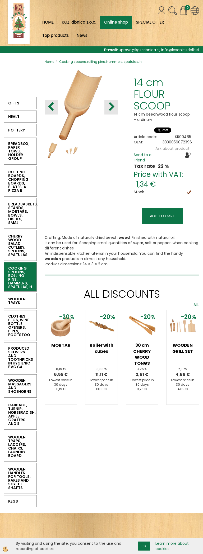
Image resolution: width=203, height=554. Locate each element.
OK (144, 546)
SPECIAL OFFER (150, 22)
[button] (111, 107)
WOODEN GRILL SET (182, 348)
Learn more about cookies (172, 546)
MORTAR (61, 345)
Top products (55, 35)
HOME (48, 22)
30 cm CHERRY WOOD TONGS (142, 354)
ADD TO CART (162, 216)
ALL (196, 304)
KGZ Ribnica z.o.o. (79, 22)
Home (49, 61)
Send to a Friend (142, 157)
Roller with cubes (101, 348)
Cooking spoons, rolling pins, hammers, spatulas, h (100, 61)
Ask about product (172, 148)
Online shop (116, 22)
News (82, 35)
